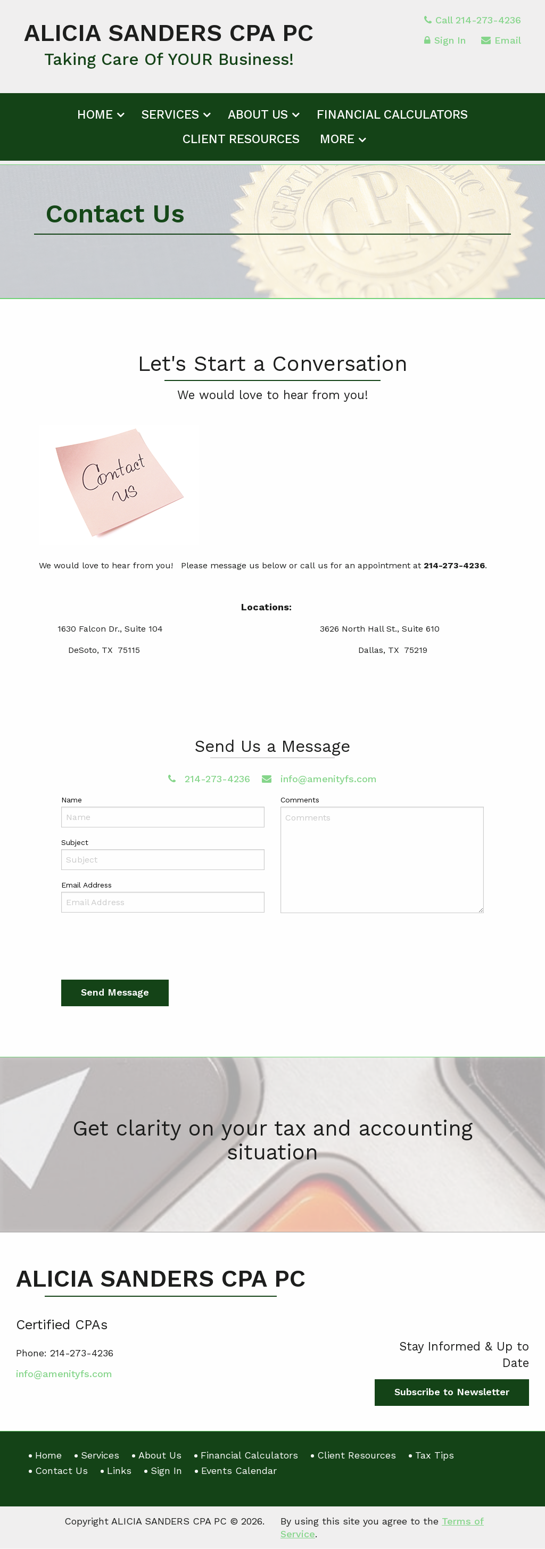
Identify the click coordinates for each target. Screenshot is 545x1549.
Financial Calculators (392, 118)
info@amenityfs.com (319, 778)
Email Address (86, 885)
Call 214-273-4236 (472, 23)
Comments (299, 800)
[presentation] (142, 949)
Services (170, 118)
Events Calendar (239, 1470)
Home (95, 118)
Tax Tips (434, 1455)
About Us (258, 118)
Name (71, 800)
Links (119, 1470)
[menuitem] (99, 116)
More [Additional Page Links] (337, 143)
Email (501, 45)
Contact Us (61, 1470)
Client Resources (241, 143)
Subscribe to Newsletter (451, 1391)
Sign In (445, 45)
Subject (74, 843)
